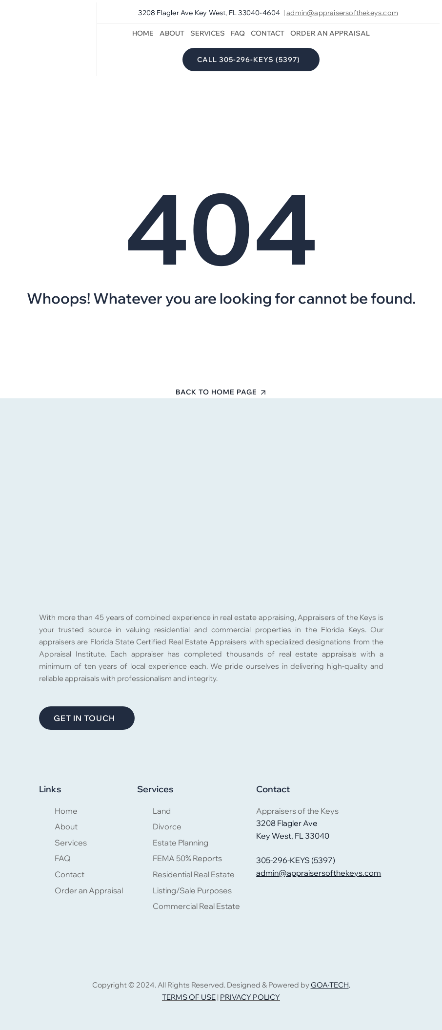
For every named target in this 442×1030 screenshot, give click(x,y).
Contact (267, 33)
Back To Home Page (216, 392)
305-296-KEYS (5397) (295, 860)
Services (207, 33)
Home (143, 33)
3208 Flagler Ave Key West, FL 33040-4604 (209, 12)
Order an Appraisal (330, 33)
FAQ (238, 33)
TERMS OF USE (189, 997)
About (172, 33)
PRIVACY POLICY (250, 997)
